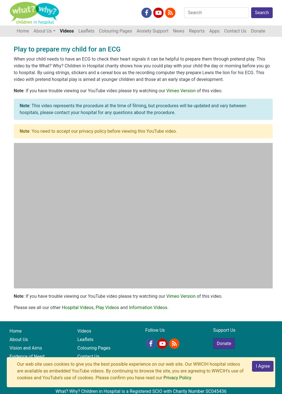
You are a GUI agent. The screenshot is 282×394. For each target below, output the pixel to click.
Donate (258, 31)
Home (24, 30)
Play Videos (107, 307)
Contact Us (235, 31)
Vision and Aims (26, 348)
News (178, 31)
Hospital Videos (77, 307)
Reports (197, 31)
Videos (67, 31)
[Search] (216, 12)
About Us (19, 339)
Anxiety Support (153, 31)
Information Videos (148, 307)
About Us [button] (42, 31)
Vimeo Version (181, 90)
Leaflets (86, 31)
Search (262, 12)
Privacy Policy (177, 377)
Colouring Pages (115, 31)
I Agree (263, 366)
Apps (214, 31)
